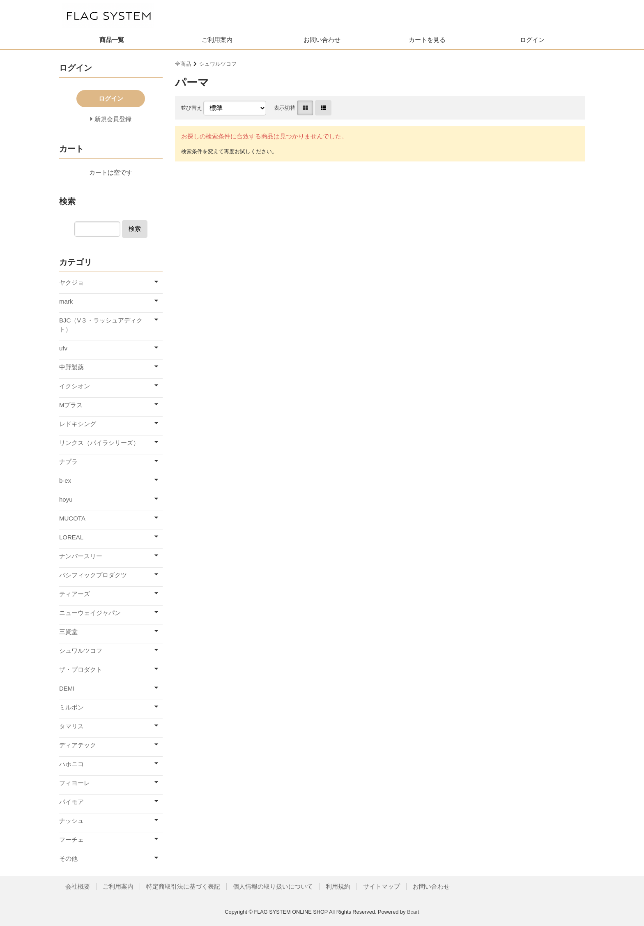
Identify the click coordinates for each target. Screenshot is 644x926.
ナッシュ (71, 820)
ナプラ (68, 461)
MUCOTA (72, 518)
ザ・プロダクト (80, 669)
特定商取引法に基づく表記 (183, 886)
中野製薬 (71, 367)
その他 (68, 858)
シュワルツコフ (218, 64)
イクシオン (74, 385)
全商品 (183, 64)
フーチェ (71, 839)
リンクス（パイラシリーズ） (99, 442)
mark (66, 301)
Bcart (413, 912)
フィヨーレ (74, 782)
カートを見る (427, 39)
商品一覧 (111, 39)
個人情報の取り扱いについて (273, 886)
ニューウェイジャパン (90, 612)
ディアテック (77, 745)
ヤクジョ (71, 282)
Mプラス (71, 404)
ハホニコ (71, 763)
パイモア (71, 801)
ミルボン (71, 707)
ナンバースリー (80, 556)
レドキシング (77, 423)
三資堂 (68, 631)
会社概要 (77, 886)
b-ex (65, 480)
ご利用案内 (217, 39)
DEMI (67, 688)
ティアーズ (74, 593)
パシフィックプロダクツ (93, 574)
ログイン (532, 39)
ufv (63, 348)
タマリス (71, 726)
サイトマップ (381, 886)
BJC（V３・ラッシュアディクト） (101, 325)
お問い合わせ (322, 39)
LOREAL (71, 537)
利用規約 (338, 886)
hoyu (66, 499)
